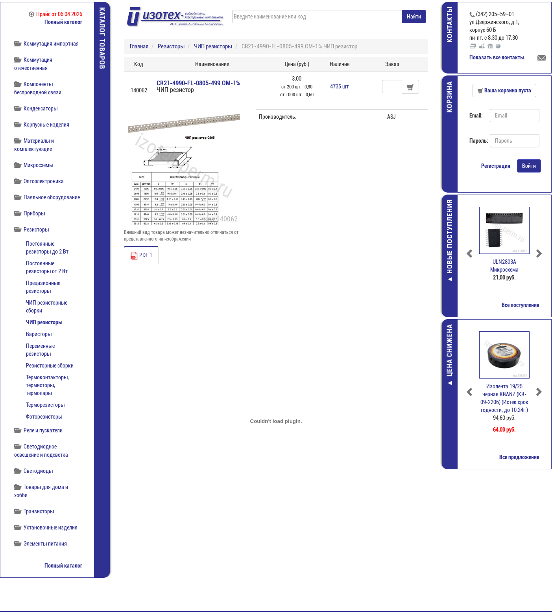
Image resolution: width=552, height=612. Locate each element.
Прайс (55, 14)
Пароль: (477, 141)
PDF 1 (141, 256)
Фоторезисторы (44, 417)
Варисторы (39, 334)
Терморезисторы (45, 405)
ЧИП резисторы (44, 322)
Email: (476, 115)
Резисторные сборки (50, 365)
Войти (529, 166)
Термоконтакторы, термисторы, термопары (47, 385)
